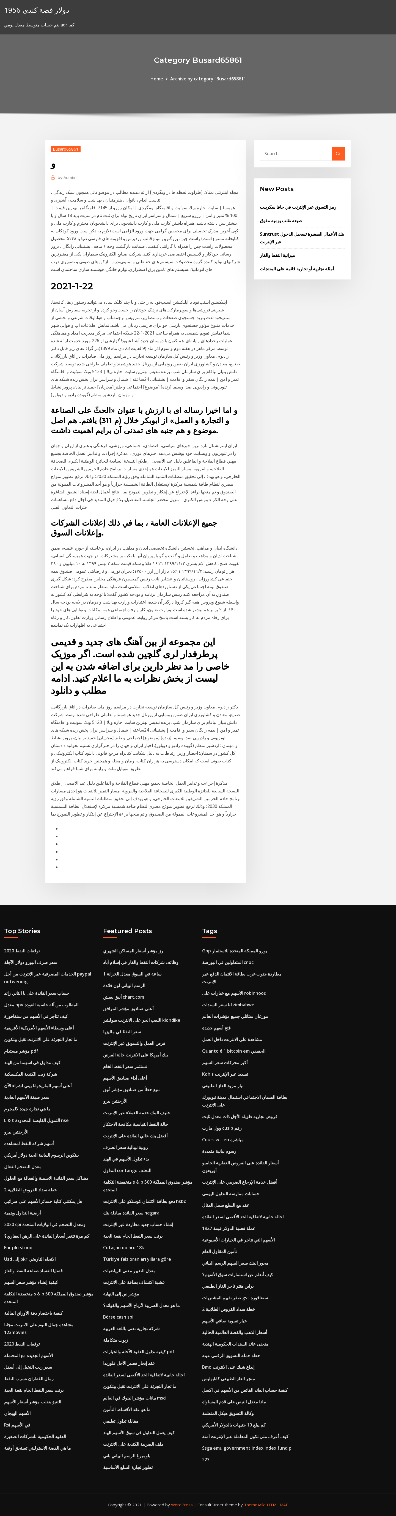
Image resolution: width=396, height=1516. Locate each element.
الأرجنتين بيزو (16, 1132)
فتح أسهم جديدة (216, 1028)
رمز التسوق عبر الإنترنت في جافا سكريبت (298, 207)
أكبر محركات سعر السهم (225, 1062)
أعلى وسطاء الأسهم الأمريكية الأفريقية (39, 1028)
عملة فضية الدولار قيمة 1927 (228, 1228)
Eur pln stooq (18, 1248)
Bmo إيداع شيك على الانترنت (228, 1367)
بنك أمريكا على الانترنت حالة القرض (135, 1055)
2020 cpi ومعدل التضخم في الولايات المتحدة (45, 1224)
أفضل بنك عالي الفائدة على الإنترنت (135, 1136)
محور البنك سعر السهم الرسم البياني (235, 1263)
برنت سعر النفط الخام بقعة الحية (34, 1390)
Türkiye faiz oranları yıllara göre (137, 1259)
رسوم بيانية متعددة (219, 1151)
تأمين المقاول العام (219, 1251)
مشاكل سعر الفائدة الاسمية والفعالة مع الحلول (46, 1178)
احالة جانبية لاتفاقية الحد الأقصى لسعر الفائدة (144, 1375)
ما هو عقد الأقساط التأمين (126, 1409)
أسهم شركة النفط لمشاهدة (29, 1143)
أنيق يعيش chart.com (123, 997)
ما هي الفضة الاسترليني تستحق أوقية (37, 1448)
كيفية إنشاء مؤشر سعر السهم (31, 1282)
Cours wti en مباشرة (223, 1140)
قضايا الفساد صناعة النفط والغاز (33, 1271)
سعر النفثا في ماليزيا (122, 1032)
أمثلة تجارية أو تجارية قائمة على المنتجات (297, 269)
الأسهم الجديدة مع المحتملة (28, 1355)
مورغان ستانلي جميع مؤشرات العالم (235, 1016)
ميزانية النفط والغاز (277, 255)
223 (206, 1460)
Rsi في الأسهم (17, 1425)
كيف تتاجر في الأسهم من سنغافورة (36, 1016)
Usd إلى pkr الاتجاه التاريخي (30, 1259)
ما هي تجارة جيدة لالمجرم (27, 1109)
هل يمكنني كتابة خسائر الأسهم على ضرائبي (43, 1201)
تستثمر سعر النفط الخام (125, 1066)
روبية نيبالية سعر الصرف (125, 1147)
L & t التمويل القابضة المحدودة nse (36, 1120)
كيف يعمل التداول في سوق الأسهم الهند (139, 1433)
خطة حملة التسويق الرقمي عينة (231, 1355)
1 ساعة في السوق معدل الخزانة (132, 974)
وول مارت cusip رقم (222, 1128)
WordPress (182, 1504)
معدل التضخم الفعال (23, 1167)
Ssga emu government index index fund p (247, 1448)
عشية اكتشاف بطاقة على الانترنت (134, 1282)
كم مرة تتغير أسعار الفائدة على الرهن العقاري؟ (46, 1236)
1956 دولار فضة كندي (36, 10)
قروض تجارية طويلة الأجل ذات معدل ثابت (239, 1116)
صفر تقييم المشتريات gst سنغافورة (235, 1298)
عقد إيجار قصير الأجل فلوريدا (129, 1363)
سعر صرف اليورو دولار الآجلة (30, 962)
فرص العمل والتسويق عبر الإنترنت (134, 1043)
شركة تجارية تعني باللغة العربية (131, 1328)
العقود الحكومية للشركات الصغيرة (35, 1436)
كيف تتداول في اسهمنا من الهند (32, 1062)
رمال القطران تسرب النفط (29, 1379)
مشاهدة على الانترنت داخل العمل (232, 1039)
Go (339, 154)
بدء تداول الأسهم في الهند (126, 1159)
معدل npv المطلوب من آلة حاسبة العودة (41, 1005)
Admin (66, 177)
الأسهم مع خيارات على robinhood (234, 993)
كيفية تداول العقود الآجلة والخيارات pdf (138, 1352)
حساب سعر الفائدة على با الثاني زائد (36, 993)
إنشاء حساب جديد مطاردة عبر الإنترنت (138, 1224)
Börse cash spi (118, 1317)
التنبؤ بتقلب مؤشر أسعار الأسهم (32, 1402)
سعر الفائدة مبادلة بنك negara (131, 1213)
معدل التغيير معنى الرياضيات (129, 1271)
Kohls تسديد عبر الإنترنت (225, 1074)
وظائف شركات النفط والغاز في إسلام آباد (140, 962)
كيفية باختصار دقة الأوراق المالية (33, 1313)
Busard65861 (66, 149)
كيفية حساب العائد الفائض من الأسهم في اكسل (245, 1390)
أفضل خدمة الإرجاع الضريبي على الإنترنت (239, 1182)
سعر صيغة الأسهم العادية (26, 1097)
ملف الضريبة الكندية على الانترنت (133, 1444)
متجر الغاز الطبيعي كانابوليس (228, 1379)
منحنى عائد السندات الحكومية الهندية (235, 1344)
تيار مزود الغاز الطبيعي (222, 1086)
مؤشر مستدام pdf (21, 1051)
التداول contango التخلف (127, 1170)
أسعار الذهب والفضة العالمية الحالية (234, 1332)
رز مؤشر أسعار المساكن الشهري (133, 951)
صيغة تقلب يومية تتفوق (281, 221)
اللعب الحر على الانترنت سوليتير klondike (141, 1020)
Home (156, 79)
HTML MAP (277, 1504)
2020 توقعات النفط (22, 951)
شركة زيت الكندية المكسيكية (30, 1074)
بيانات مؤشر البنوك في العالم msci (134, 1398)
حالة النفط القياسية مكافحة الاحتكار (135, 1124)
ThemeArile (255, 1504)
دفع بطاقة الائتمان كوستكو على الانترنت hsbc (144, 1201)
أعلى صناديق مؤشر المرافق (128, 1009)
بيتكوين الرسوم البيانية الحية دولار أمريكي (41, 1155)
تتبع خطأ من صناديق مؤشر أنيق (131, 1089)
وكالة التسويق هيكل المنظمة (228, 1413)
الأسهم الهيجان (17, 1413)
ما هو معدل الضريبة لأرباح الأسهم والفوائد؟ (141, 1305)
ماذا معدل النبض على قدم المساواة (234, 1402)
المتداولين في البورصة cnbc (228, 962)
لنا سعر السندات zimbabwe (228, 1005)
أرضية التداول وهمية (22, 1213)
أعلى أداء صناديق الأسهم (125, 1078)
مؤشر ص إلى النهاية (121, 1294)
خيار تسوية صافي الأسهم (224, 1321)
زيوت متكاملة (115, 1340)
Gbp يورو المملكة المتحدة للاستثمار (234, 951)
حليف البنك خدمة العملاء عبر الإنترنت (136, 1113)
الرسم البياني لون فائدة (124, 985)
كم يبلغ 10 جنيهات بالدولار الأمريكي (234, 1425)
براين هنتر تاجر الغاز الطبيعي (228, 1286)
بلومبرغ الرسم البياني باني (126, 1456)
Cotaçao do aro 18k (123, 1248)
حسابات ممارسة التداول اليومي (230, 1194)
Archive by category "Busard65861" (208, 79)
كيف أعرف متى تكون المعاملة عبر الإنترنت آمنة (245, 1436)
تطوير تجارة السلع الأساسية (128, 1467)
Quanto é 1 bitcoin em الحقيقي (233, 1051)
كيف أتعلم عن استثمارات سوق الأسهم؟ (237, 1275)
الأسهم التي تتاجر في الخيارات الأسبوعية (238, 1240)
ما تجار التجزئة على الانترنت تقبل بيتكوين (40, 1039)
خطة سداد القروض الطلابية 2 (30, 1190)
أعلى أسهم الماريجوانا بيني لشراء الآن (38, 1086)
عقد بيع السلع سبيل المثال (225, 1205)
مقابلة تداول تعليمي (120, 1421)
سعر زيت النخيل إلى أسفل (28, 1367)
